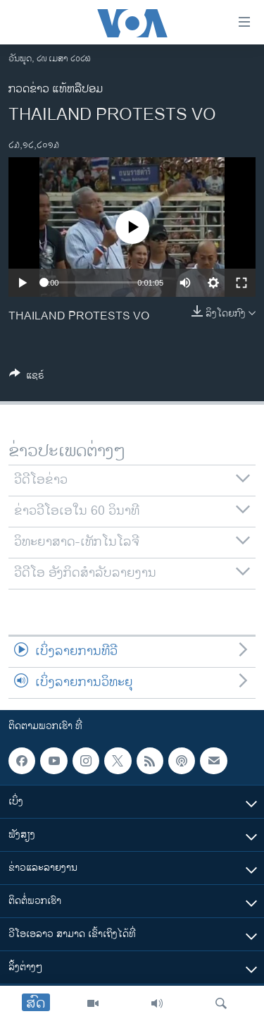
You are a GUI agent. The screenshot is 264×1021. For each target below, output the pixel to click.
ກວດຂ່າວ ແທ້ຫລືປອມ (55, 89)
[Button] (26, 378)
